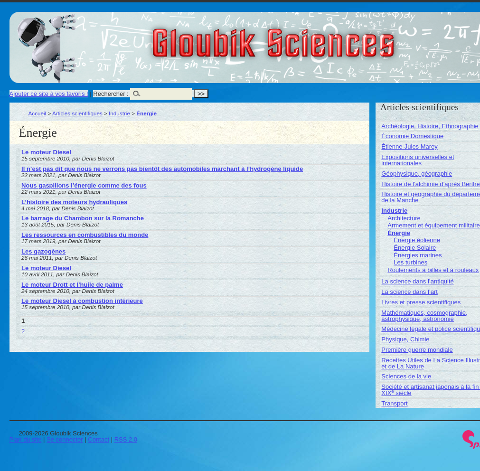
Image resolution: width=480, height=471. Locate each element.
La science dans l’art (409, 291)
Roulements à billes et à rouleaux (433, 269)
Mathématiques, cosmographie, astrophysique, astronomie (424, 315)
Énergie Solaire (415, 247)
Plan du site (25, 439)
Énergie (398, 232)
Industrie (119, 113)
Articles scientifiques (77, 113)
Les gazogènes (43, 251)
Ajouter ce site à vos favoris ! (48, 93)
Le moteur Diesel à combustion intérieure (82, 300)
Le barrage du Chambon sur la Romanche (82, 218)
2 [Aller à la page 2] (23, 331)
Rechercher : (110, 93)
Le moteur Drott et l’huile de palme (72, 284)
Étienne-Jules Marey (409, 146)
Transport (394, 403)
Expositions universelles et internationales (417, 160)
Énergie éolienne (417, 240)
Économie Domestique (412, 136)
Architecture (403, 218)
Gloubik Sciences (326, 37)
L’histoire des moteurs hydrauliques (74, 202)
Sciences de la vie (406, 376)
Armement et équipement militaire (433, 225)
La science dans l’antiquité (417, 281)
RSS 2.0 (125, 439)
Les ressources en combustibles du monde (84, 234)
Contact (98, 439)
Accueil (37, 113)
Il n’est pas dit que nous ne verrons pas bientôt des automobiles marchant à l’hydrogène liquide (162, 168)
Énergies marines (418, 255)
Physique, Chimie (405, 339)
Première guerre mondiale (416, 349)
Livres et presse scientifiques (421, 302)
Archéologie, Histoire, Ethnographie (430, 126)
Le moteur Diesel (46, 152)
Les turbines (410, 262)
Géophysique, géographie (416, 173)
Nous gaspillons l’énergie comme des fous (84, 185)
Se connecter (65, 439)
